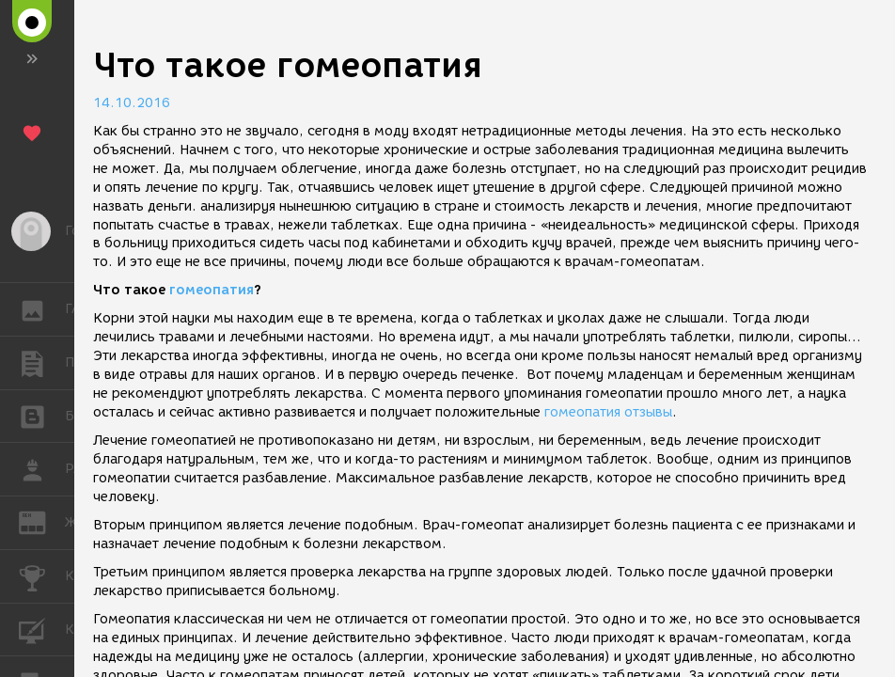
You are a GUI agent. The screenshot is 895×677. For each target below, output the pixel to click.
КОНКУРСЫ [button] (42, 576)
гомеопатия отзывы (608, 412)
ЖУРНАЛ (42, 521)
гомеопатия (211, 290)
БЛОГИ (42, 415)
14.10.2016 (131, 103)
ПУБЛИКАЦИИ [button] (42, 363)
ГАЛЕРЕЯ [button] (42, 309)
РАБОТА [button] (42, 469)
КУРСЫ (42, 628)
